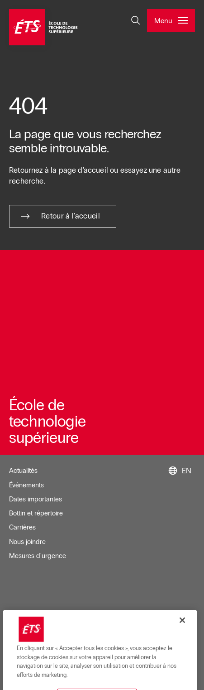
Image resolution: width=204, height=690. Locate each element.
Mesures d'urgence (37, 556)
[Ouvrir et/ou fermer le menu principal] (171, 20)
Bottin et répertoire (36, 513)
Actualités (23, 470)
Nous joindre (27, 542)
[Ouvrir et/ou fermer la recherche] (135, 20)
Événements (26, 485)
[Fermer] (182, 654)
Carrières (22, 527)
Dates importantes (35, 499)
